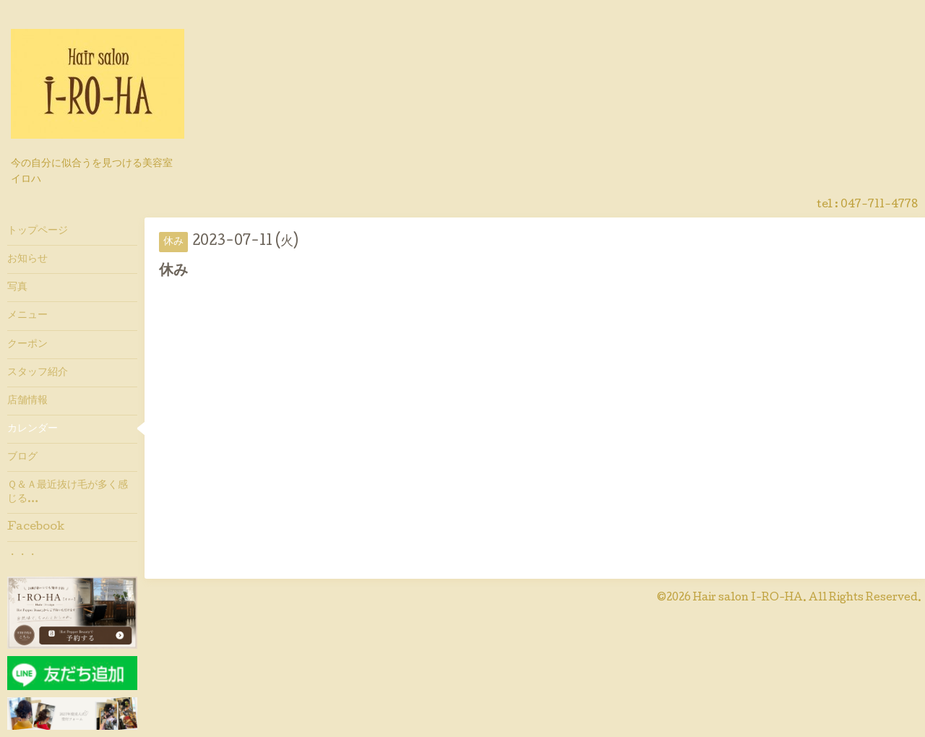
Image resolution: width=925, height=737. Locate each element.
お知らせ (27, 259)
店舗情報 (27, 401)
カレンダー (32, 429)
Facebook (35, 527)
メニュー (27, 316)
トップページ (37, 231)
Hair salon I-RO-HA (748, 598)
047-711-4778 (879, 205)
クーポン (27, 344)
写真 (17, 287)
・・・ (22, 555)
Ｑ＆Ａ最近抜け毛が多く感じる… (67, 492)
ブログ (22, 457)
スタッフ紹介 (37, 373)
